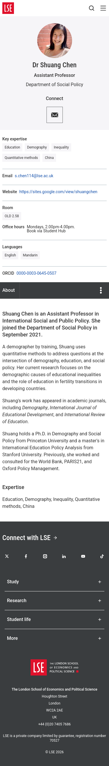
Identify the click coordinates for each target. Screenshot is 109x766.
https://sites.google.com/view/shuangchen (58, 192)
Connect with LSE (30, 538)
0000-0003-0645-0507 (37, 273)
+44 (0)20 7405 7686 (54, 724)
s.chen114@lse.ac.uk (34, 176)
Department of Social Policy (54, 84)
